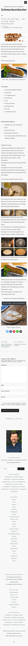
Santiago (17, 345)
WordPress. (18, 633)
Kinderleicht (8, 345)
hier (20, 462)
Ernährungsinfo (14, 511)
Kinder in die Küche (14, 529)
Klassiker (14, 536)
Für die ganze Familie (14, 516)
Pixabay (18, 327)
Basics (14, 502)
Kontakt (14, 599)
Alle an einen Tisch (14, 581)
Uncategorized (14, 555)
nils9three (13, 327)
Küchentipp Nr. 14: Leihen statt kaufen (14, 484)
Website (3, 397)
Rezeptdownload (11, 60)
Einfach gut (14, 509)
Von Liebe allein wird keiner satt (14, 577)
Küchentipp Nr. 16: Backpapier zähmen (14, 476)
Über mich (14, 602)
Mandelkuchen (18, 344)
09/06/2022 (4, 26)
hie (14, 294)
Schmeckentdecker (14, 592)
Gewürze (14, 524)
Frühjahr (14, 514)
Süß (14, 553)
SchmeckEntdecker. (10, 631)
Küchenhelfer (14, 538)
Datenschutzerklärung (14, 604)
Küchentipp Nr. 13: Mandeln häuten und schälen (14, 486)
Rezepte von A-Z (14, 594)
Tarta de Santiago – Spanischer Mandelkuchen (14, 303)
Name (2, 385)
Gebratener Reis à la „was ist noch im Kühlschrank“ (14, 481)
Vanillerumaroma (11, 95)
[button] (7, 331)
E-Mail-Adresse (5, 391)
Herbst (14, 526)
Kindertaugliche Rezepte (14, 533)
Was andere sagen (14, 597)
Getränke (14, 521)
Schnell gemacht (5, 346)
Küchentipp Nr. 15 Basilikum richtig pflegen (14, 479)
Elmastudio (19, 635)
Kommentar (4, 365)
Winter (14, 560)
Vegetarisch (14, 558)
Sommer (14, 551)
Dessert (14, 506)
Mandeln (24, 344)
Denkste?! (14, 504)
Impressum (14, 607)
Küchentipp (14, 541)
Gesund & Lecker (14, 519)
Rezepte (14, 546)
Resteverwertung (14, 543)
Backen (3, 344)
